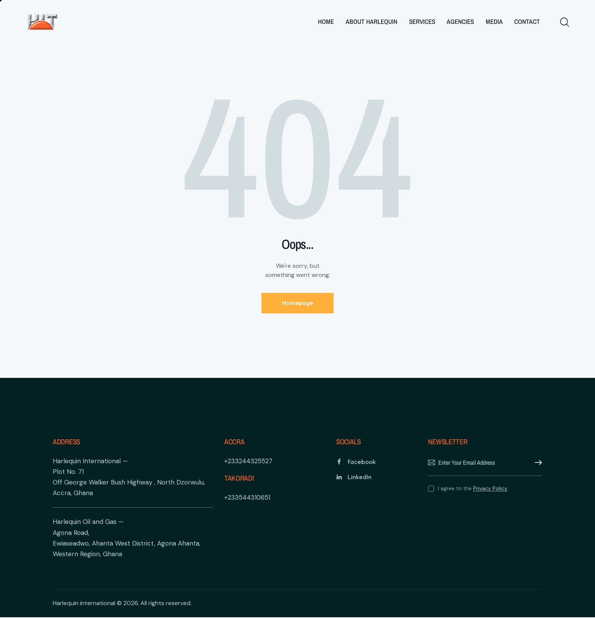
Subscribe (536, 463)
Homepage (297, 303)
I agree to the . (473, 488)
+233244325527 (248, 461)
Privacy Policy (490, 489)
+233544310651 (247, 498)
